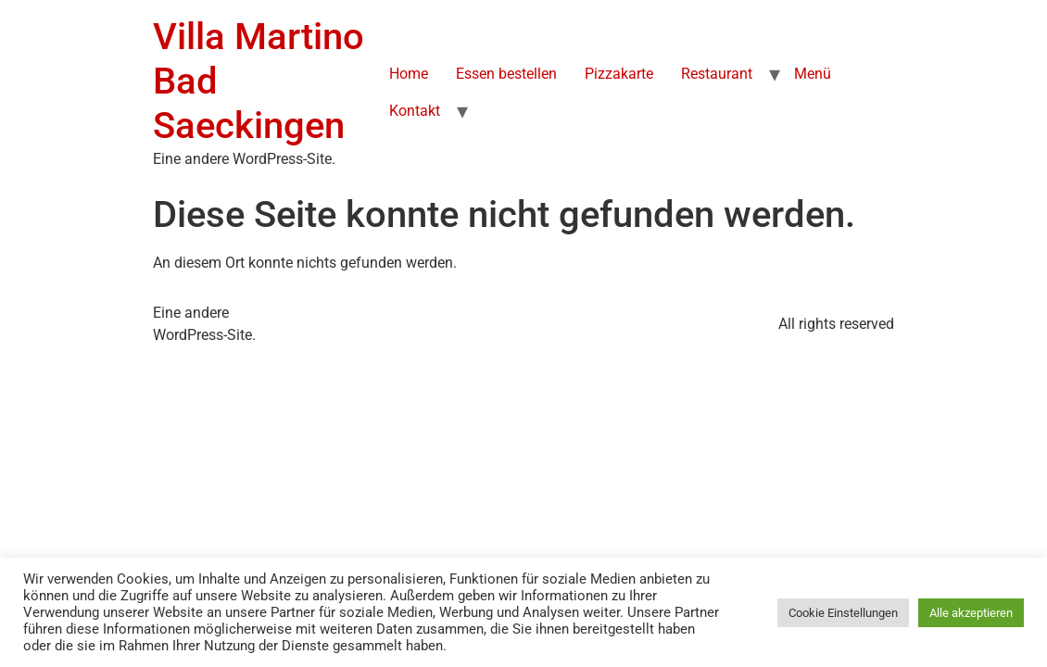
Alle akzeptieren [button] (971, 613)
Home (408, 73)
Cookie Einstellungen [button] (843, 613)
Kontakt (414, 111)
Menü (812, 73)
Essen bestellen (506, 73)
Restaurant (716, 73)
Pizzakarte (619, 73)
